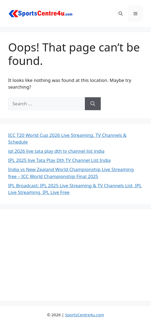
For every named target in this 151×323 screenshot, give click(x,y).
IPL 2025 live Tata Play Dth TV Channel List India (59, 160)
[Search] (93, 103)
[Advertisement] (75, 255)
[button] (120, 13)
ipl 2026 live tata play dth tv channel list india (56, 151)
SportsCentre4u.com (84, 314)
